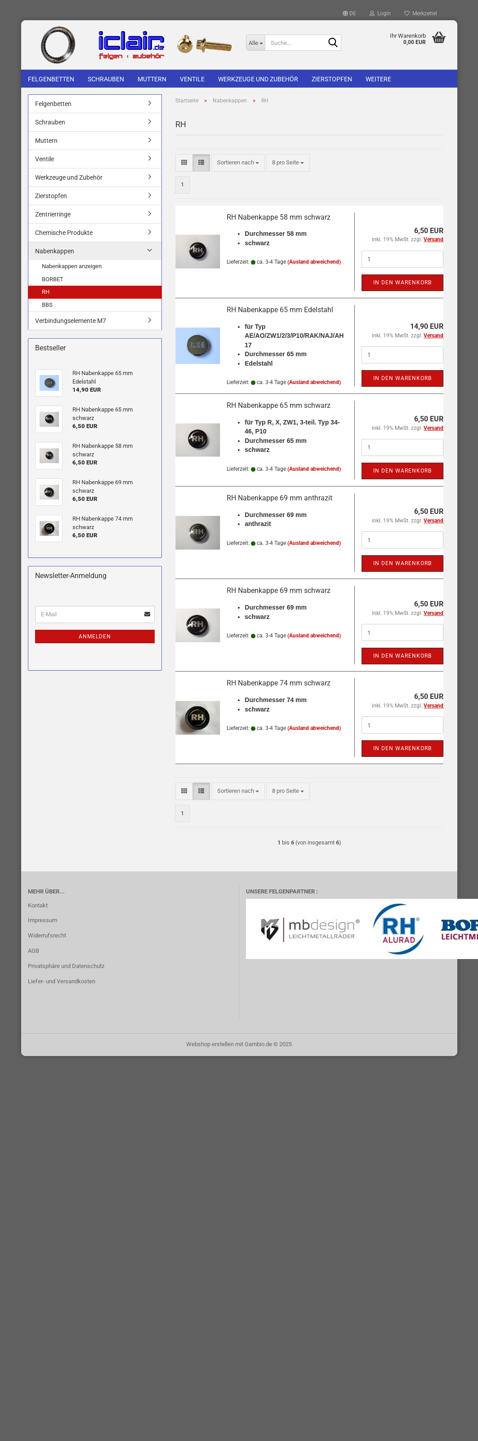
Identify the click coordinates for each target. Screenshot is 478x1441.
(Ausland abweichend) (314, 262)
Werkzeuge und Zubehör (258, 79)
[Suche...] (255, 43)
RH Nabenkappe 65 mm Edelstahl (280, 309)
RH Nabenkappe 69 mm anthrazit (279, 498)
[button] (349, 13)
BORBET (52, 279)
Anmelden (95, 636)
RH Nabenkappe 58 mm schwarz (279, 217)
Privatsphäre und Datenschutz (66, 966)
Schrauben (106, 79)
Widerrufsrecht (47, 935)
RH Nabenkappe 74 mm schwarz (279, 683)
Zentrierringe (53, 214)
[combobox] (238, 163)
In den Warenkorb (402, 282)
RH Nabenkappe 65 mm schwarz (279, 405)
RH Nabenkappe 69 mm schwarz (279, 590)
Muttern (152, 79)
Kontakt (38, 905)
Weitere (378, 79)
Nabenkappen (54, 251)
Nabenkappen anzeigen (72, 266)
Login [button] (380, 13)
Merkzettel (420, 13)
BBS (47, 304)
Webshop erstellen (210, 1044)
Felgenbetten (51, 79)
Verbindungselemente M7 (70, 320)
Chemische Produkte (64, 232)
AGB (33, 950)
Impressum (42, 920)
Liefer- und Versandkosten (61, 981)
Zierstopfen (332, 79)
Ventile (192, 79)
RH (45, 291)
